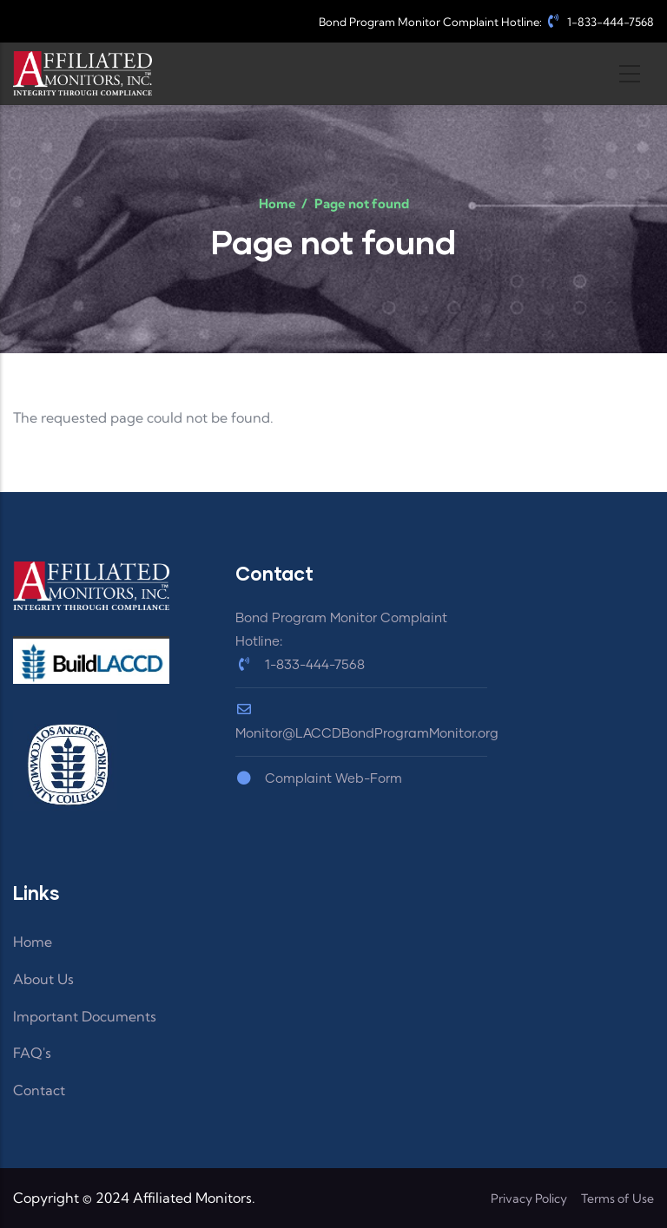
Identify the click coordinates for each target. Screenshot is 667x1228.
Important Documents (84, 1016)
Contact (39, 1090)
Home (277, 203)
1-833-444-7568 (599, 22)
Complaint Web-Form (318, 778)
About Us (43, 979)
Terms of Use (617, 1198)
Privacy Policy (529, 1198)
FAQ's (32, 1052)
